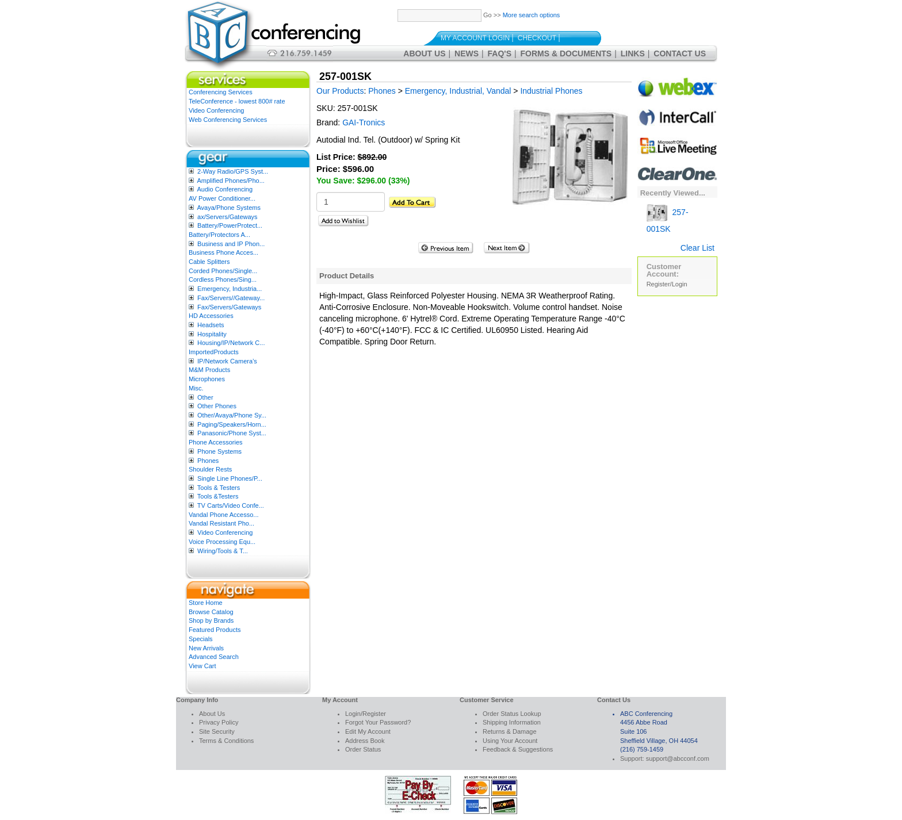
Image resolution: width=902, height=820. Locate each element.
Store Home (206, 602)
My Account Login (475, 38)
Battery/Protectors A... (219, 234)
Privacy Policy (218, 722)
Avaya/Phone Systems (228, 207)
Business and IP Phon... (231, 243)
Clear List (697, 247)
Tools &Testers (218, 496)
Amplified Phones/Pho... (230, 180)
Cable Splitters (209, 261)
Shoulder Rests (210, 469)
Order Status (363, 749)
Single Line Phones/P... (229, 478)
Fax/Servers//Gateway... (231, 297)
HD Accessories (211, 315)
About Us (424, 53)
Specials (201, 638)
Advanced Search (214, 656)
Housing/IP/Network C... (231, 342)
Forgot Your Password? (378, 722)
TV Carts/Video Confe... (230, 505)
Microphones (207, 378)
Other (205, 397)
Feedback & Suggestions (518, 749)
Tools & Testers (218, 487)
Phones (208, 460)
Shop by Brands (211, 620)
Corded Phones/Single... (223, 270)
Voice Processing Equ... (222, 541)
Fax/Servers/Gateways (229, 307)
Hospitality (212, 334)
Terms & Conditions (226, 740)
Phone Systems (219, 451)
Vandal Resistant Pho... (221, 523)
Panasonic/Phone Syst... (231, 433)
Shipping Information (512, 722)
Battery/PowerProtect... (229, 225)
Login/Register (365, 713)
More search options (531, 15)
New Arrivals (206, 648)
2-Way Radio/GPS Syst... (232, 171)
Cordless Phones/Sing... (223, 279)
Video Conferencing (216, 110)
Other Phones (216, 406)
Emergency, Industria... (229, 288)
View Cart (202, 665)
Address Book (364, 740)
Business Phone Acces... (223, 252)
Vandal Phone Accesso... (224, 514)
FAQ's (499, 53)
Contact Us (679, 53)
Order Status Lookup (512, 713)
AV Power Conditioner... (222, 198)
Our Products (340, 90)
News (466, 53)
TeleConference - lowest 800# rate (237, 101)
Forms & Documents (566, 53)
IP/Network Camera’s (227, 361)
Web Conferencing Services (228, 119)
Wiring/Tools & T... (222, 550)
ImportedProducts (214, 351)
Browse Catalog (211, 611)
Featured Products (215, 629)
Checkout (537, 38)
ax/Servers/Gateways (227, 216)
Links (633, 53)
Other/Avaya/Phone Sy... (231, 415)
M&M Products (209, 369)
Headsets (210, 324)
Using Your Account (510, 740)
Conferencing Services (221, 92)
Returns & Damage (510, 731)
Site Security (217, 731)
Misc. (196, 388)
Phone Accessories (216, 442)
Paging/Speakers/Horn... (231, 424)
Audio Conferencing (225, 189)
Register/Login (667, 284)
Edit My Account (368, 731)
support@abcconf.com (677, 758)
